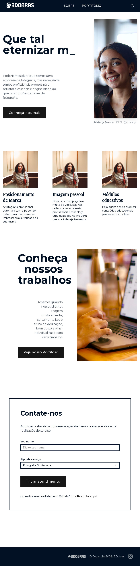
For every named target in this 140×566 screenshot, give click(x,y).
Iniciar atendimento (43, 481)
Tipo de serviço (30, 459)
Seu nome (27, 441)
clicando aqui (86, 496)
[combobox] (70, 465)
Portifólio (91, 5)
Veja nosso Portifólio (41, 352)
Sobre (69, 5)
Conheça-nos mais (24, 113)
